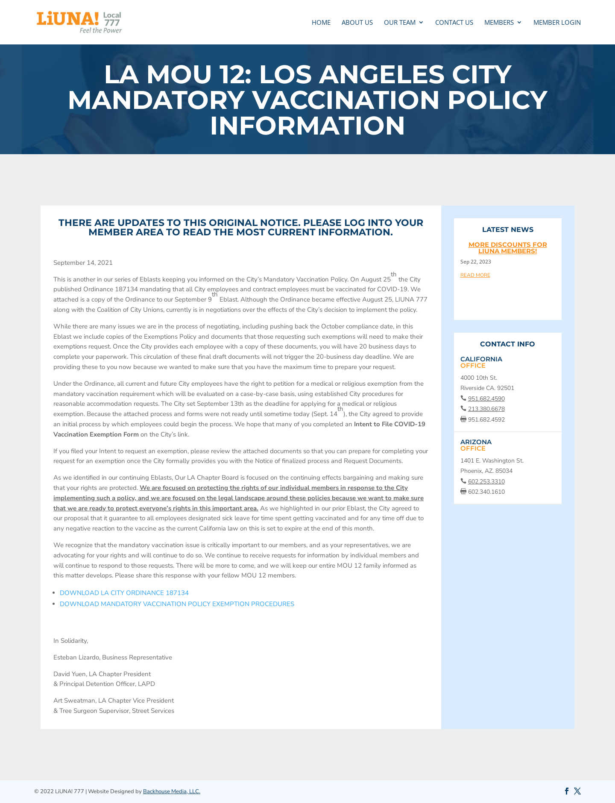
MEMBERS (499, 22)
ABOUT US (357, 22)
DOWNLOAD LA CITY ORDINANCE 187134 (124, 593)
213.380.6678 (486, 409)
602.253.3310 (486, 482)
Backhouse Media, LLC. (171, 791)
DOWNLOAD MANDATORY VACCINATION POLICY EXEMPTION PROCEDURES (177, 604)
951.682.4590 (486, 399)
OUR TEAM (400, 22)
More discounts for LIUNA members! (508, 247)
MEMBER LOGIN (557, 22)
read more (475, 275)
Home (321, 22)
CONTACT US (454, 22)
